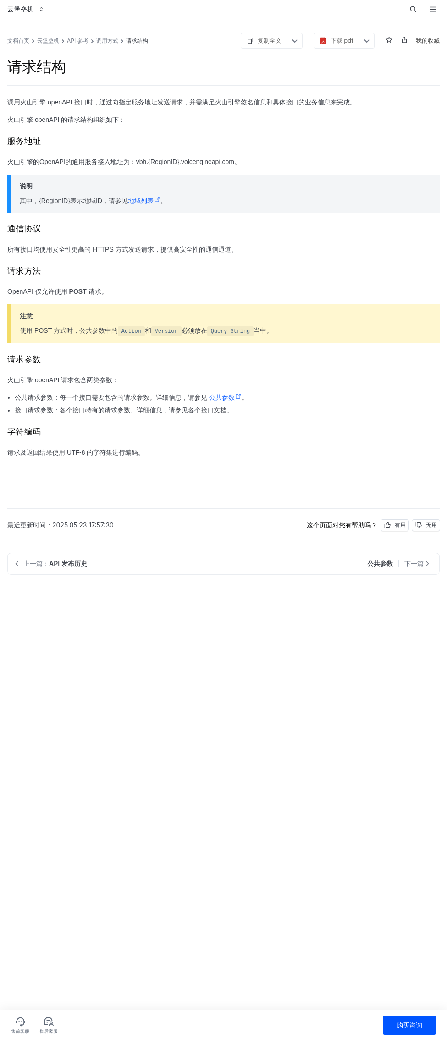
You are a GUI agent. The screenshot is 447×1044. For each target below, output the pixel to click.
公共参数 (225, 397)
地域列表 (144, 200)
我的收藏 (428, 40)
